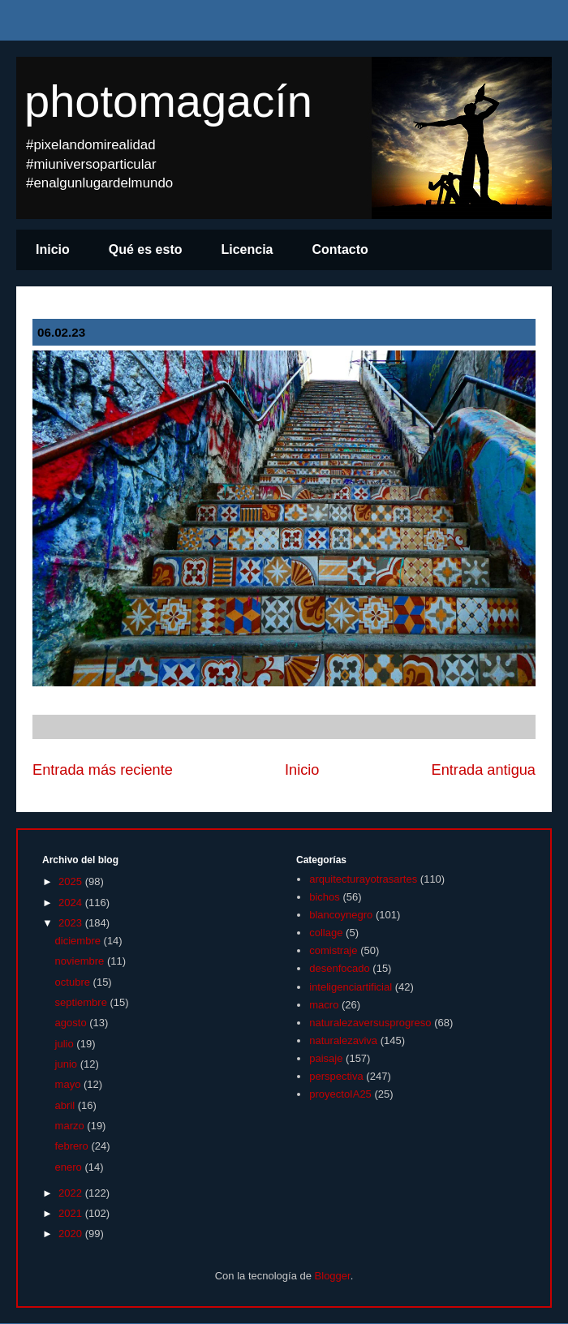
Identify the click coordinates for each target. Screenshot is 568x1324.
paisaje (325, 1058)
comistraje (333, 950)
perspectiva (336, 1076)
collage (325, 932)
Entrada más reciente (102, 770)
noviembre (81, 961)
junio (67, 1064)
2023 (71, 923)
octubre (74, 982)
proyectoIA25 (340, 1094)
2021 (71, 1213)
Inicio (53, 249)
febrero (73, 1146)
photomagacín (168, 101)
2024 (71, 902)
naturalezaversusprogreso (370, 1023)
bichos (324, 897)
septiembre (82, 1002)
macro (323, 1005)
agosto (72, 1023)
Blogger (333, 1276)
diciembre (79, 941)
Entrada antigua (484, 770)
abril (66, 1105)
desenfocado (339, 968)
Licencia (247, 249)
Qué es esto (146, 249)
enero (70, 1167)
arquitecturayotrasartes (363, 879)
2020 (71, 1233)
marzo (71, 1126)
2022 (71, 1193)
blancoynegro (340, 915)
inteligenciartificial (350, 987)
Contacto (340, 249)
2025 (71, 881)
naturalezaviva (343, 1040)
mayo (69, 1084)
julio (66, 1044)
